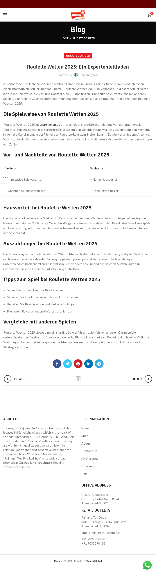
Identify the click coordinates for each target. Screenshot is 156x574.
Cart (84, 474)
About (85, 443)
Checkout (88, 466)
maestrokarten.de (48, 124)
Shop (84, 436)
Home (64, 38)
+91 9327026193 (93, 539)
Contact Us (89, 451)
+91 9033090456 (93, 543)
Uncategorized (84, 38)
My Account (89, 458)
